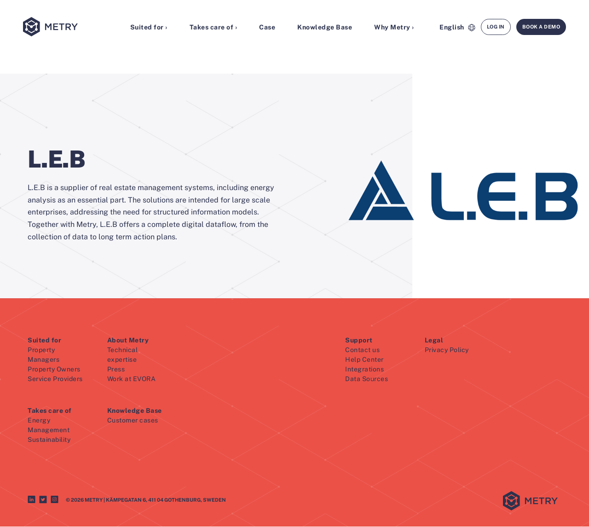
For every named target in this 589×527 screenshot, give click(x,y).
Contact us (362, 350)
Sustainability (49, 440)
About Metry (128, 340)
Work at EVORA (131, 379)
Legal (434, 340)
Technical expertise (122, 355)
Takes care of (50, 411)
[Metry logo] (63, 27)
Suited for (44, 340)
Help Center (364, 360)
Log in (496, 27)
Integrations (364, 369)
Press (116, 369)
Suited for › (148, 27)
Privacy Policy (447, 350)
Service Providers (55, 379)
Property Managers (43, 355)
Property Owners (54, 369)
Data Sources (366, 379)
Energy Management (48, 425)
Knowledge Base (324, 27)
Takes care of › (213, 27)
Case (267, 27)
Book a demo (541, 27)
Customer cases (132, 420)
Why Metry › (394, 27)
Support (359, 340)
